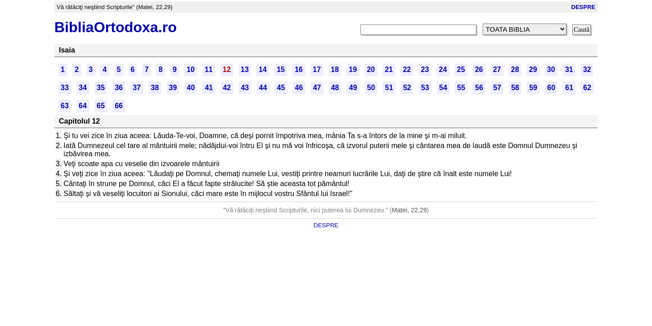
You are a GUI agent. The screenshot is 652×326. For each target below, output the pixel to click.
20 (371, 69)
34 (83, 87)
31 (569, 69)
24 (443, 69)
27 (497, 69)
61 (569, 87)
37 (137, 87)
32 (587, 69)
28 (515, 69)
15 (281, 69)
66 (119, 106)
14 (263, 69)
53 (425, 87)
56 (479, 87)
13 (245, 69)
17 (317, 69)
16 (299, 69)
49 (353, 87)
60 (551, 87)
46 (299, 87)
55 (461, 87)
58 (515, 87)
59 (533, 87)
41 (209, 87)
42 (227, 87)
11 (209, 69)
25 (461, 69)
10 (191, 69)
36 (119, 87)
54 (443, 87)
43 (245, 87)
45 (281, 87)
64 (83, 106)
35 (101, 87)
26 (479, 69)
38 (155, 87)
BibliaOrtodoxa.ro (115, 27)
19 (353, 69)
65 (101, 106)
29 (533, 69)
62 (587, 87)
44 (263, 87)
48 (335, 87)
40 (191, 87)
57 (497, 87)
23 (425, 69)
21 (389, 69)
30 (551, 69)
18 (335, 69)
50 (371, 87)
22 (407, 69)
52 (407, 87)
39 (173, 87)
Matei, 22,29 (409, 210)
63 (65, 106)
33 (65, 87)
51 (389, 87)
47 (317, 87)
